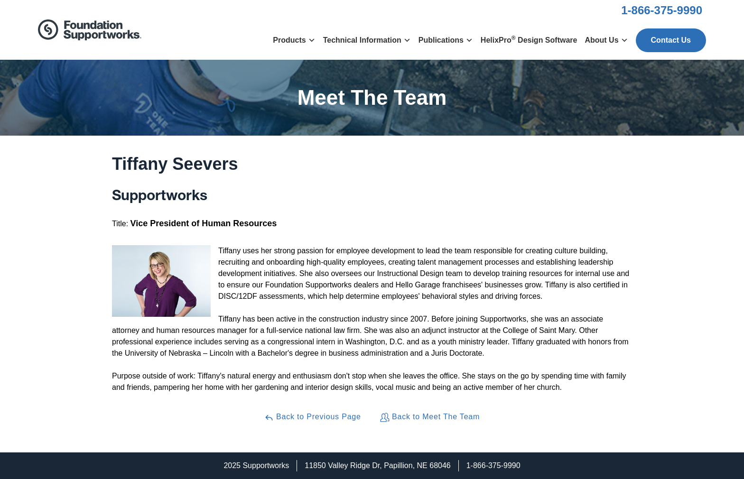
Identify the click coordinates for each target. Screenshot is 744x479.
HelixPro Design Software (529, 39)
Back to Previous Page (312, 417)
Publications (445, 40)
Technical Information (367, 40)
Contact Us (671, 40)
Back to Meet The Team (430, 417)
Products (294, 40)
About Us (606, 40)
